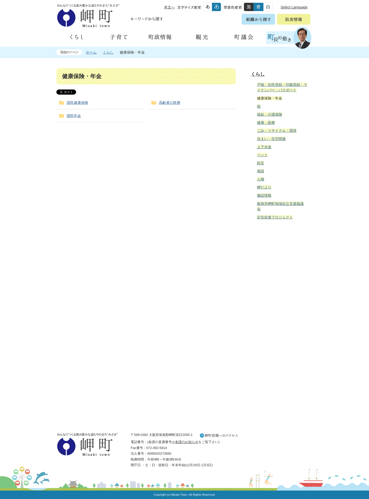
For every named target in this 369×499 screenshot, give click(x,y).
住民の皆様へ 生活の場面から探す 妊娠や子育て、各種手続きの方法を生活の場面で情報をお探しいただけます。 (280, 279)
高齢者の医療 (169, 103)
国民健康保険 (77, 103)
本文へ (169, 7)
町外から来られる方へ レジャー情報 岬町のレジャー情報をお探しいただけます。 (280, 354)
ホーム (91, 52)
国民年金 (74, 116)
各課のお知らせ (186, 442)
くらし (108, 52)
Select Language (294, 7)
